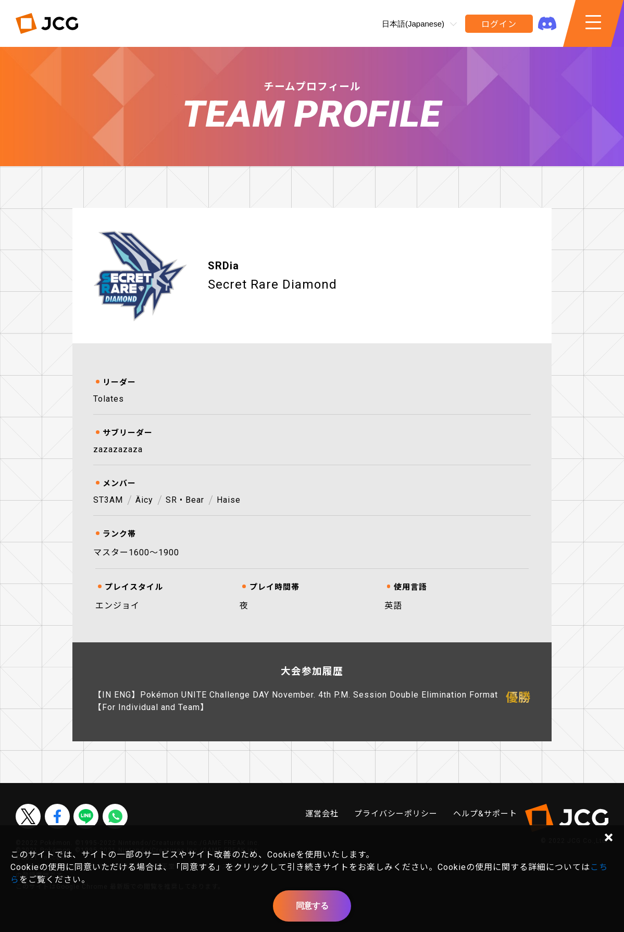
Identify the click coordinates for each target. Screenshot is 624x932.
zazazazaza (118, 449)
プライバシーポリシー (396, 813)
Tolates (108, 399)
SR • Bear (185, 500)
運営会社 (322, 813)
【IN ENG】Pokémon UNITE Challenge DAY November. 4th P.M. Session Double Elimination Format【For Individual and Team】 (295, 701)
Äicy (144, 500)
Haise (229, 500)
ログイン (498, 24)
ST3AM (108, 500)
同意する (312, 905)
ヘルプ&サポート (485, 813)
